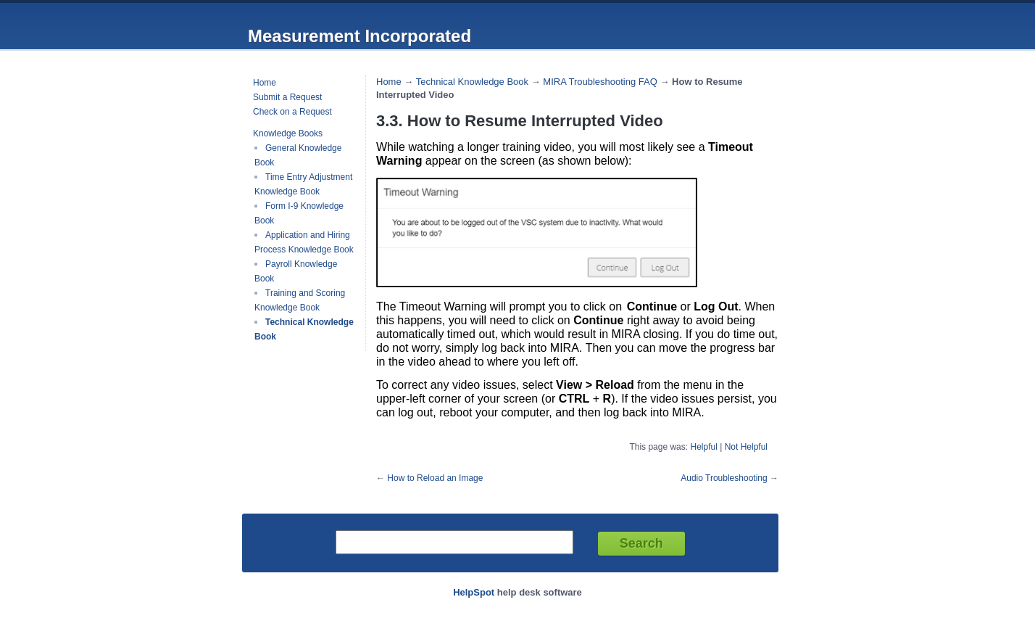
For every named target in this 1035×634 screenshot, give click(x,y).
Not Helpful (746, 447)
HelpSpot (473, 592)
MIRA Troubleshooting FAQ (600, 81)
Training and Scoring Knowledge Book (299, 300)
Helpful (703, 447)
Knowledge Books (288, 133)
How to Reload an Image (435, 478)
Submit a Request (287, 97)
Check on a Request (292, 112)
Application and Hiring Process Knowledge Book (304, 242)
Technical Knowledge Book (472, 81)
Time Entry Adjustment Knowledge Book (303, 184)
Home (264, 83)
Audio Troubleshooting (724, 478)
